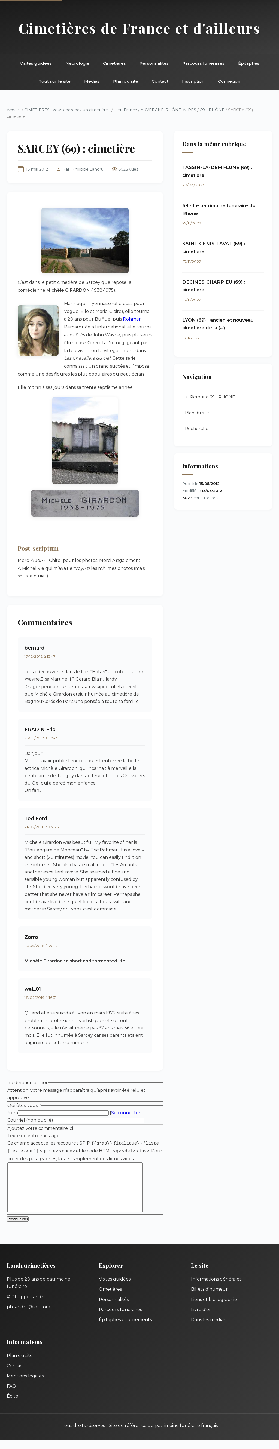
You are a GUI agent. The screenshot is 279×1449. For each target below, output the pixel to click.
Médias (91, 81)
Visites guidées (36, 63)
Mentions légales (25, 1384)
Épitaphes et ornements (125, 1328)
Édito (12, 1404)
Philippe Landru (88, 169)
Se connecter (126, 1112)
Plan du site (125, 81)
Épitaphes (248, 63)
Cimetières (114, 63)
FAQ (11, 1394)
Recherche (196, 428)
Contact (160, 81)
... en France (125, 109)
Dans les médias (208, 1328)
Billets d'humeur (209, 1297)
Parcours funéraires (203, 63)
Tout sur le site (55, 81)
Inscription (193, 81)
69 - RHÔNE (212, 109)
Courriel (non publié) (30, 1120)
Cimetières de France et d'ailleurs (139, 28)
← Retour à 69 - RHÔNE (210, 397)
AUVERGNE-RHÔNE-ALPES (168, 109)
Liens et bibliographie (214, 1308)
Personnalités (154, 63)
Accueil (14, 109)
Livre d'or (201, 1318)
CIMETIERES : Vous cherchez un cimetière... (67, 109)
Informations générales (216, 1287)
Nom (12, 1112)
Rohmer (132, 319)
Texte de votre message (33, 1135)
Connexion (229, 81)
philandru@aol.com (28, 1315)
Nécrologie (77, 63)
